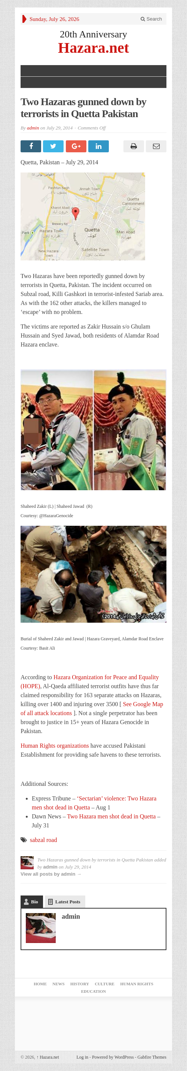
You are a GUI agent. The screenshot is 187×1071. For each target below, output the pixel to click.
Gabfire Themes (152, 1057)
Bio (34, 901)
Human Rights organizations (56, 745)
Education (93, 991)
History (79, 984)
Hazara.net (93, 47)
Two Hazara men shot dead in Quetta (111, 816)
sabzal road (43, 840)
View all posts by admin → (51, 874)
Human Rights (136, 984)
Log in (82, 1057)
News (58, 984)
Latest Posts (67, 901)
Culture (104, 984)
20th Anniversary (93, 34)
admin (33, 128)
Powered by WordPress (113, 1057)
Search (151, 19)
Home (40, 984)
